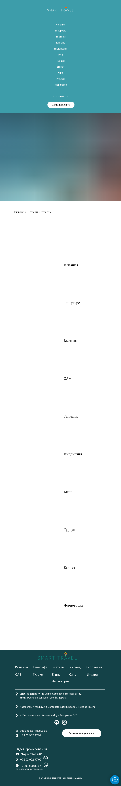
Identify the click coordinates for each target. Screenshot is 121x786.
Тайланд (60, 42)
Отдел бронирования (31, 749)
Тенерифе (60, 30)
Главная (19, 211)
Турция (61, 60)
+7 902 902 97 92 (60, 97)
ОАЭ (60, 54)
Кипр (61, 72)
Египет (60, 66)
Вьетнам (61, 36)
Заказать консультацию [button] (81, 733)
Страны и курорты (40, 211)
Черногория (60, 84)
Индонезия (60, 48)
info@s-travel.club (31, 754)
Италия (60, 78)
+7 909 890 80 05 (30, 765)
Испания (60, 24)
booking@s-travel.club (33, 730)
